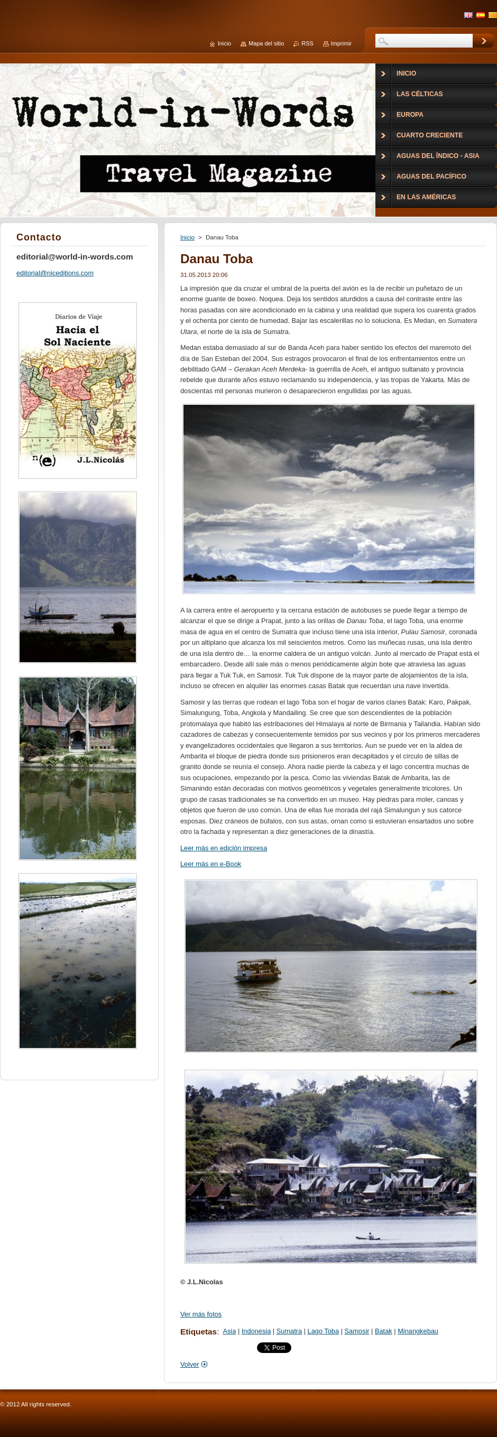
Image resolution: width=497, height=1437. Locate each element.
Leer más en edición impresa (223, 848)
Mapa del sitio (266, 43)
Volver (189, 1364)
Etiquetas (198, 1331)
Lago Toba (323, 1331)
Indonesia (256, 1331)
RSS (307, 43)
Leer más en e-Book (210, 864)
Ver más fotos (201, 1314)
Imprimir (341, 43)
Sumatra (289, 1331)
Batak (383, 1331)
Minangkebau (418, 1331)
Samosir (357, 1331)
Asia (229, 1331)
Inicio (187, 237)
